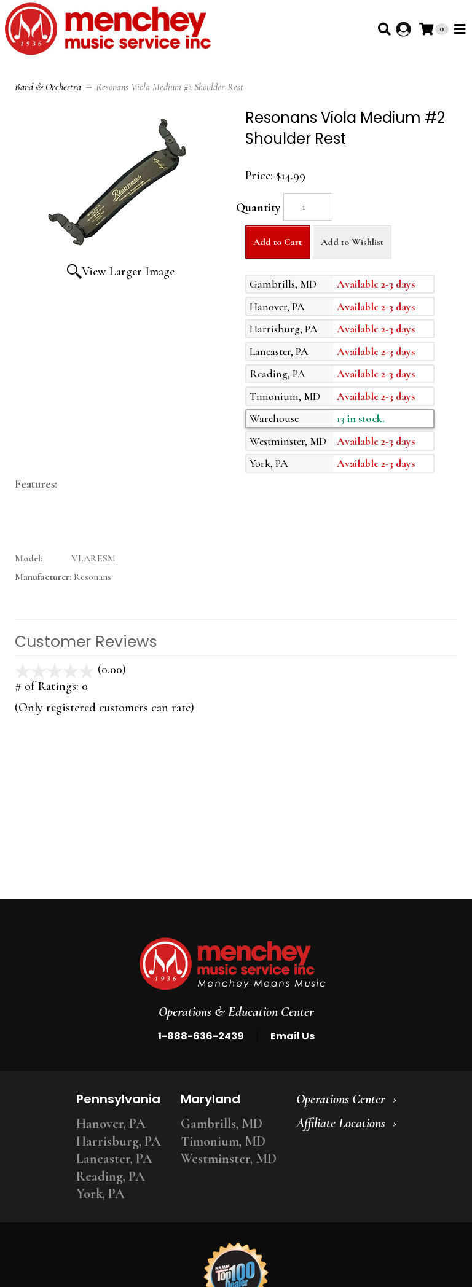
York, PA (100, 1194)
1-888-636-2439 (201, 1036)
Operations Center (340, 1099)
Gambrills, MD (221, 1124)
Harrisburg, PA (118, 1141)
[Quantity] (307, 207)
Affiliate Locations (340, 1123)
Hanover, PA (111, 1124)
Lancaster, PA (114, 1159)
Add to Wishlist (352, 242)
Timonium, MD (223, 1141)
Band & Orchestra (48, 87)
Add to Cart (277, 242)
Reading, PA (110, 1176)
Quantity (258, 207)
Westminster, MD (229, 1159)
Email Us (292, 1036)
